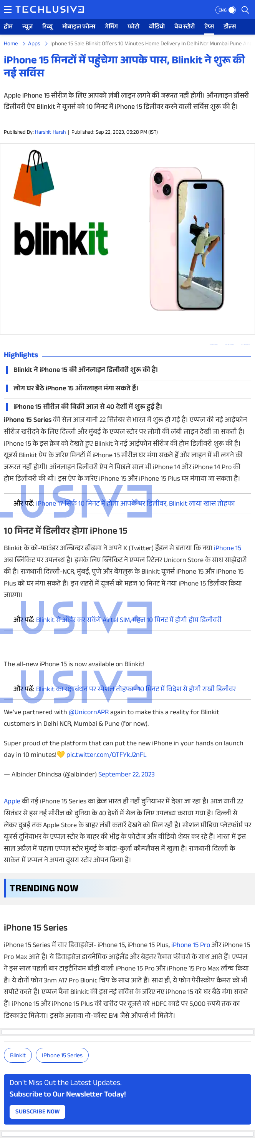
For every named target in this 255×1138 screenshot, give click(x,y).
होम (8, 27)
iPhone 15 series (62, 1056)
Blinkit (18, 1056)
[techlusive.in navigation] (7, 9)
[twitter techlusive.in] (229, 344)
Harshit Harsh (50, 133)
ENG (223, 11)
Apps (34, 44)
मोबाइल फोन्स (78, 27)
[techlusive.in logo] (49, 10)
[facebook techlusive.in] (245, 344)
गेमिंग (111, 27)
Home (11, 44)
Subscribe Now (37, 1112)
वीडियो (157, 27)
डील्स (230, 27)
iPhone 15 (227, 549)
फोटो (133, 27)
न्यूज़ (27, 27)
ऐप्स (209, 27)
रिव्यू (47, 27)
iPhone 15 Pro (190, 946)
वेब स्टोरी (184, 27)
